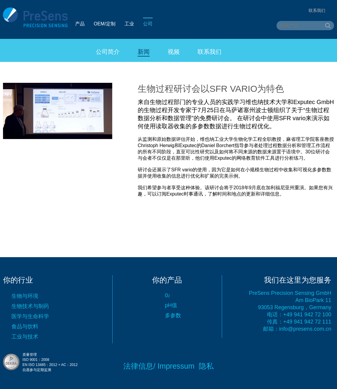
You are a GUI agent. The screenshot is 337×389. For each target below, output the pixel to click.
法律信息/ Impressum (159, 366)
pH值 (171, 305)
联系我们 (209, 51)
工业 (129, 23)
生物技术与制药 (30, 306)
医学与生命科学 (30, 316)
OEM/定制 (105, 23)
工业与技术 (24, 337)
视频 (174, 51)
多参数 (173, 315)
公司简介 (108, 51)
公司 (148, 23)
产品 (80, 23)
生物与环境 (24, 296)
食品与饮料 (24, 326)
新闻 (144, 51)
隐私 (206, 366)
